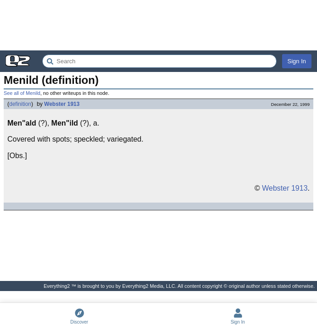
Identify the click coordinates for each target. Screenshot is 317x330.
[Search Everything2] (159, 61)
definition (20, 104)
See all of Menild (22, 93)
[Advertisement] (158, 25)
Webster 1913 (61, 104)
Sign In (297, 61)
